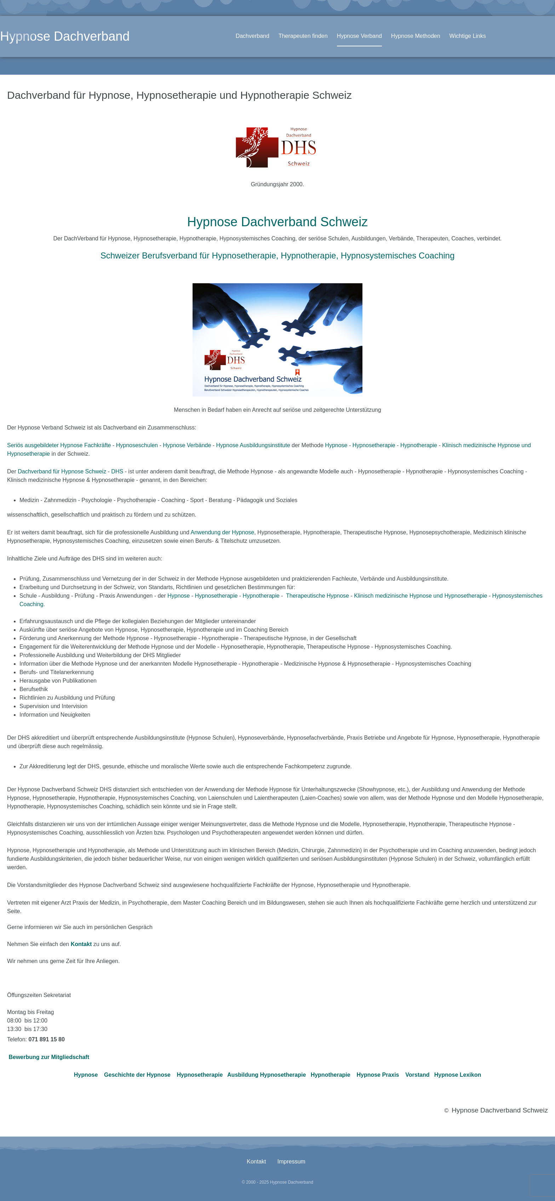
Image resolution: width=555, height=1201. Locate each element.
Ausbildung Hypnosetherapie (266, 1075)
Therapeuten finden (303, 36)
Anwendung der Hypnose (222, 532)
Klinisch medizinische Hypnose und (399, 596)
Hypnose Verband (359, 36)
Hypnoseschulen (137, 445)
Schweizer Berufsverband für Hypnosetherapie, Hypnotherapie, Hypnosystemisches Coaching (278, 255)
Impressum (291, 1162)
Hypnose (336, 445)
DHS (117, 471)
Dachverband (252, 36)
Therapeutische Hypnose (317, 596)
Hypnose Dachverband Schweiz (277, 222)
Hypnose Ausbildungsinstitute (253, 445)
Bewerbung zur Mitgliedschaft (48, 1057)
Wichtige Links (468, 36)
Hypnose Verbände (187, 445)
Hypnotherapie (418, 445)
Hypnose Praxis (377, 1075)
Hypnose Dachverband (65, 36)
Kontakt (256, 1162)
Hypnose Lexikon (457, 1075)
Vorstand (417, 1075)
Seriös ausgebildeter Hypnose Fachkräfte (59, 445)
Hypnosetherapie (374, 445)
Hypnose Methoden (415, 36)
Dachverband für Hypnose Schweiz (62, 471)
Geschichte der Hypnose (137, 1075)
